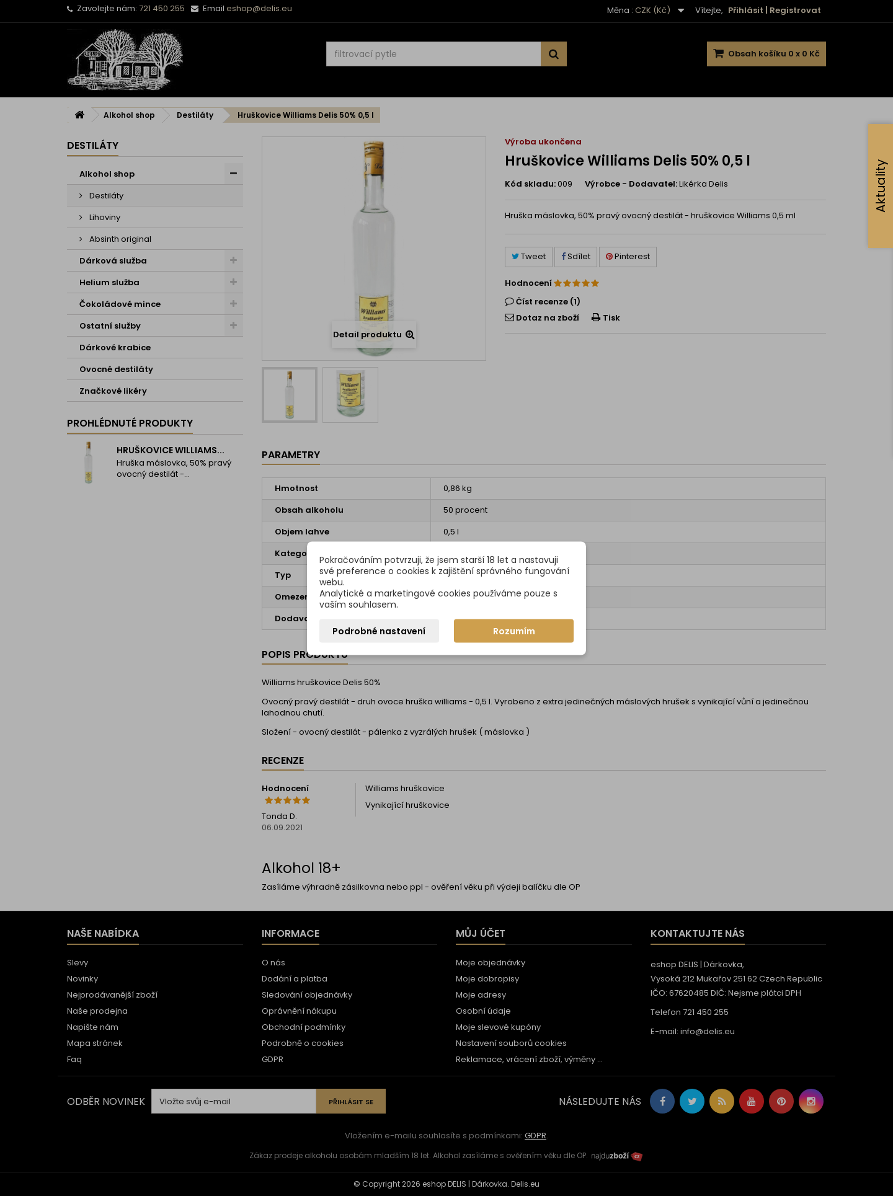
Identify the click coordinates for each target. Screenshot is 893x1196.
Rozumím (514, 630)
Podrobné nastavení (378, 630)
